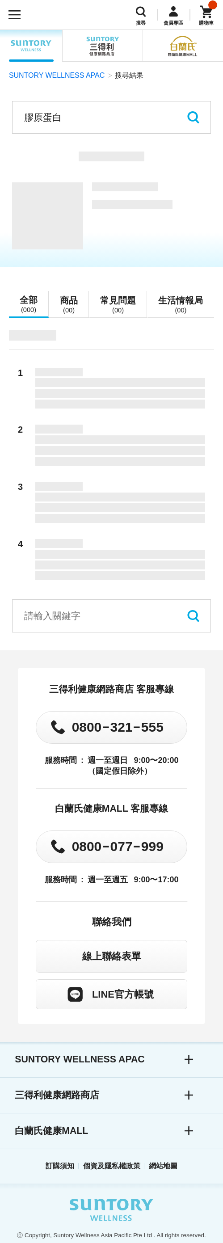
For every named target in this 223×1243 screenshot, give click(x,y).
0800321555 (118, 727)
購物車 (206, 22)
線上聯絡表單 (111, 956)
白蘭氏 (183, 46)
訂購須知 (60, 1166)
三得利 (103, 46)
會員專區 (173, 22)
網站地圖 (163, 1166)
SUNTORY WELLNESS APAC (31, 46)
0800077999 (118, 846)
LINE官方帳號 (123, 994)
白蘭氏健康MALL (51, 1130)
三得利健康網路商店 (57, 1095)
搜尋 (141, 22)
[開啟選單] (14, 14)
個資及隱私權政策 (111, 1166)
